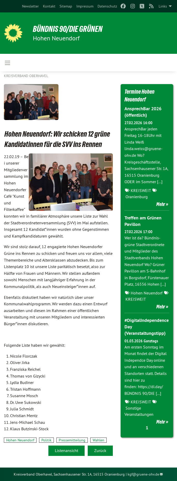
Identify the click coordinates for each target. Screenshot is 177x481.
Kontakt (49, 6)
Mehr (160, 204)
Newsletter (30, 6)
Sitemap (66, 6)
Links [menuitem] (163, 6)
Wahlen (98, 440)
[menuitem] (30, 6)
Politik (46, 440)
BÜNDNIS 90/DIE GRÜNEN (67, 29)
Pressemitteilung (72, 440)
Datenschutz (107, 6)
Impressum (84, 6)
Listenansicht (66, 450)
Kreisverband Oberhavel (26, 75)
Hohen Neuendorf (20, 440)
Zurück (100, 450)
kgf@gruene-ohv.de (143, 474)
